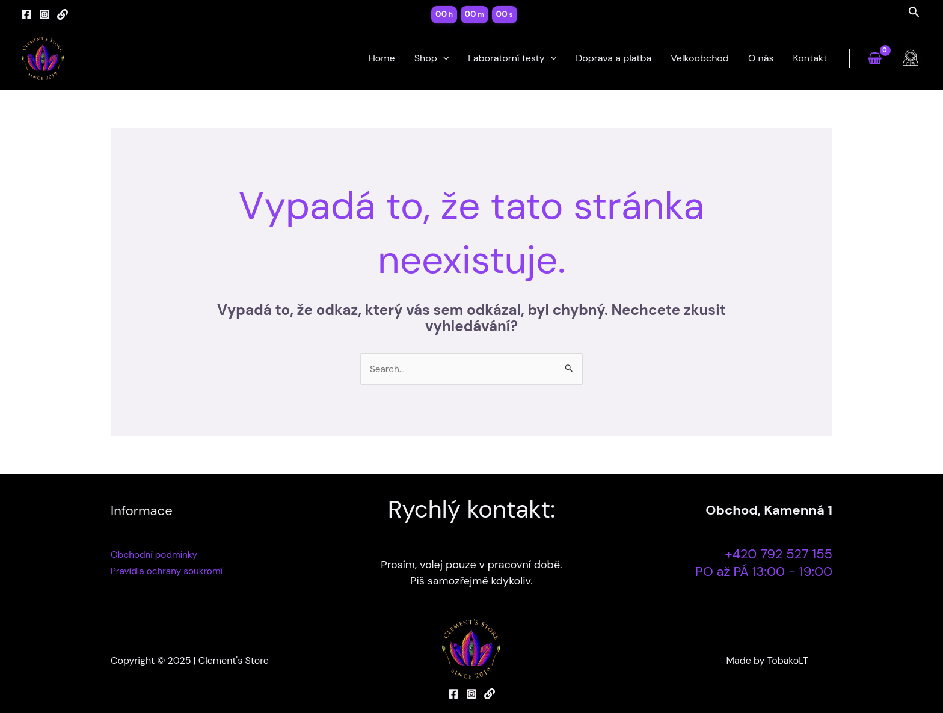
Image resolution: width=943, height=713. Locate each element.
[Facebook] (26, 14)
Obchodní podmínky (156, 555)
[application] (443, 58)
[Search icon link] (914, 14)
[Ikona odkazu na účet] (910, 58)
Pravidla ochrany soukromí (169, 571)
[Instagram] (44, 14)
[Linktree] (62, 14)
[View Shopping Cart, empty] (874, 58)
